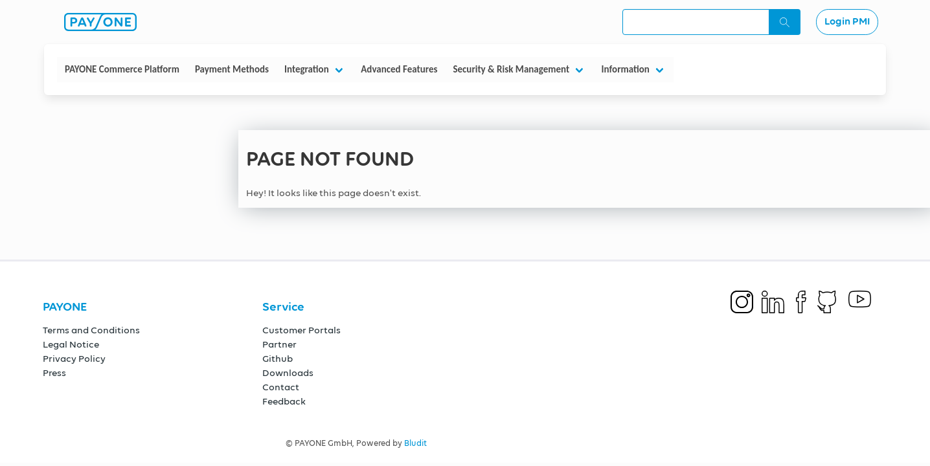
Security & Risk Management (511, 69)
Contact (280, 387)
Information (626, 69)
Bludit (415, 443)
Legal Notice (71, 345)
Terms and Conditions (91, 330)
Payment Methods (232, 69)
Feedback (284, 401)
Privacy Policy (74, 359)
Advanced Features (399, 69)
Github (277, 359)
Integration (306, 69)
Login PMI (847, 22)
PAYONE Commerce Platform (122, 69)
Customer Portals (301, 330)
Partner (279, 345)
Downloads (287, 373)
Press (54, 373)
